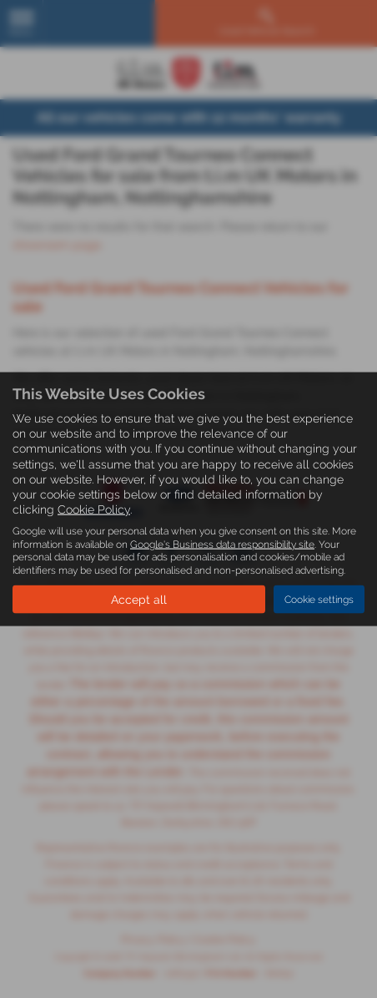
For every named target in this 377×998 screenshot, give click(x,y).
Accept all (139, 599)
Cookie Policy (94, 509)
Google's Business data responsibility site (222, 544)
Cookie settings (319, 599)
